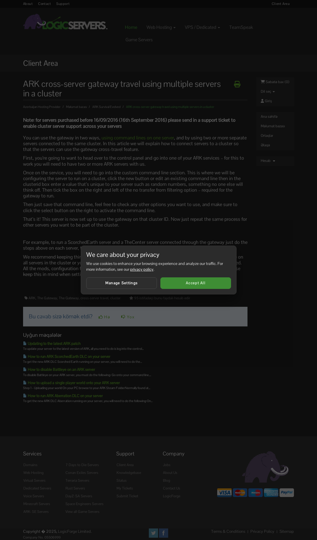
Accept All (195, 283)
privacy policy (141, 269)
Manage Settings (121, 283)
